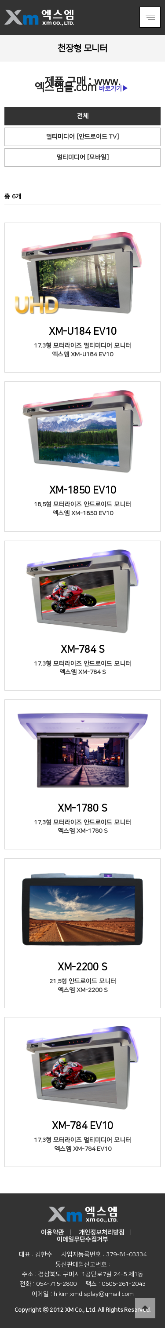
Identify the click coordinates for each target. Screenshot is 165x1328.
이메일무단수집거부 (82, 1239)
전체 (82, 116)
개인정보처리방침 (102, 1232)
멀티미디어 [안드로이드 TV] (82, 136)
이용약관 (52, 1232)
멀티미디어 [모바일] (83, 157)
